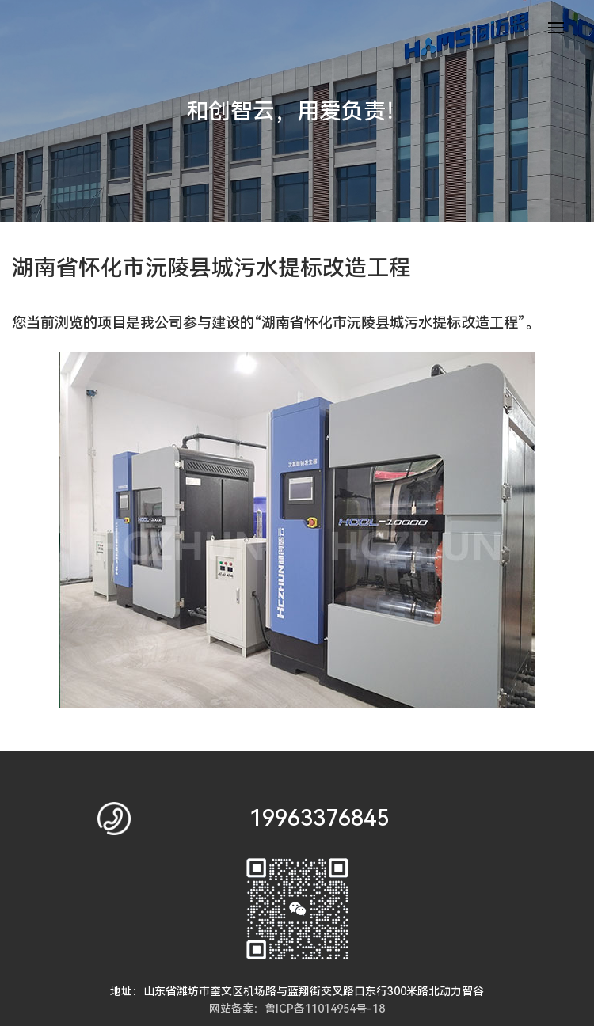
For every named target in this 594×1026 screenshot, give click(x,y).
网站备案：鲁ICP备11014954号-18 (297, 1008)
